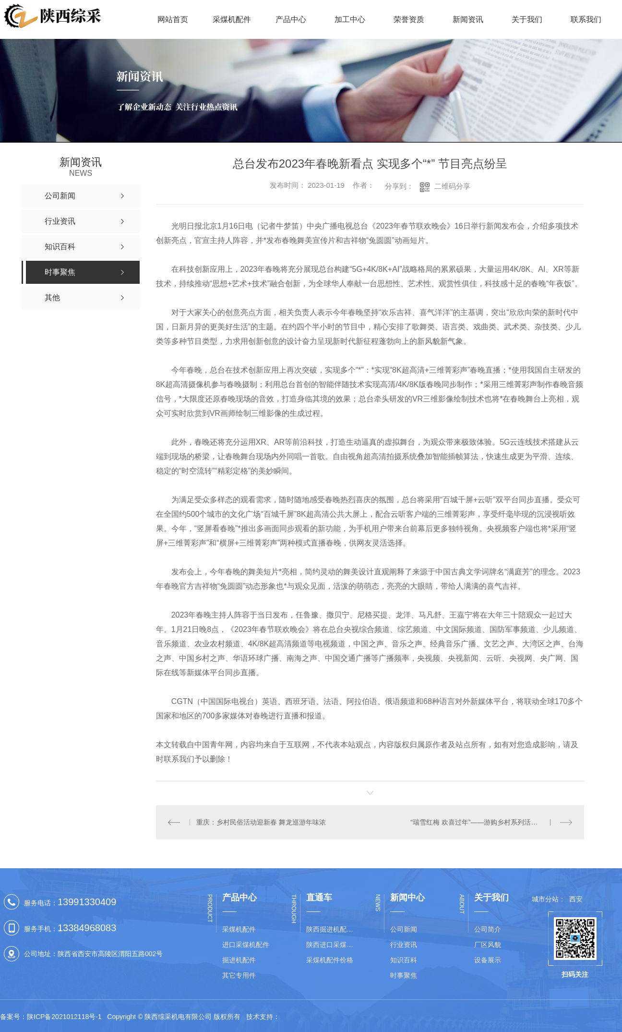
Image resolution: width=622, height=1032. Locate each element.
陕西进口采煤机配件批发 (332, 944)
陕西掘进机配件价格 (332, 929)
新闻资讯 (468, 19)
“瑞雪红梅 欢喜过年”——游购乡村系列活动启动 (480, 822)
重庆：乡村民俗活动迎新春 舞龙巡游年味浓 (261, 822)
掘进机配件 (239, 960)
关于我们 (527, 19)
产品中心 (290, 19)
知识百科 (403, 960)
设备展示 (487, 960)
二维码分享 (452, 186)
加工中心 (350, 19)
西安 (576, 899)
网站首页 (172, 19)
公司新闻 (403, 929)
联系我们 (586, 19)
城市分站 (545, 899)
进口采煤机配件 (245, 944)
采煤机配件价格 (329, 960)
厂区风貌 (487, 944)
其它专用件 (239, 975)
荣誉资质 (409, 19)
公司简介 (487, 929)
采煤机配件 (232, 19)
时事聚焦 (403, 975)
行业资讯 (403, 944)
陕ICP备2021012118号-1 (64, 1016)
